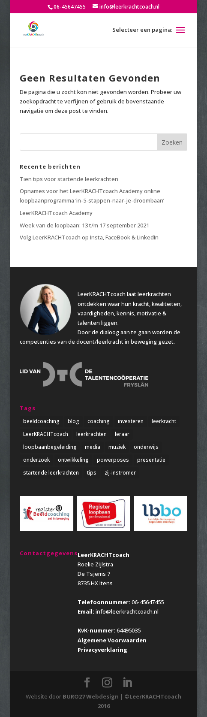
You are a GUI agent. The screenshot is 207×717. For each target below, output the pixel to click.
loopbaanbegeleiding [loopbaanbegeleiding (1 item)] (50, 447)
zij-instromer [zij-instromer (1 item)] (120, 472)
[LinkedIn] (127, 683)
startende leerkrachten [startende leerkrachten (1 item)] (51, 472)
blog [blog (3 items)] (73, 421)
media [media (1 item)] (92, 447)
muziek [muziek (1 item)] (117, 447)
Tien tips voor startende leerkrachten (69, 179)
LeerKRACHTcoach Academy (56, 213)
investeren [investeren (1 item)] (131, 421)
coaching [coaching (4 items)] (98, 421)
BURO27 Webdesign (91, 696)
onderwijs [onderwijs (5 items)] (146, 447)
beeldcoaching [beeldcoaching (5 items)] (41, 421)
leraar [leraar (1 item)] (122, 434)
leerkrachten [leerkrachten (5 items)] (91, 434)
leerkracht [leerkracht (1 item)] (164, 421)
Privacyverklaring (102, 649)
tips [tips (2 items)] (91, 472)
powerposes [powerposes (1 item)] (113, 459)
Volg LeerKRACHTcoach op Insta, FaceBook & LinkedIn (89, 237)
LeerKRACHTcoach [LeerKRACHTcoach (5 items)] (45, 434)
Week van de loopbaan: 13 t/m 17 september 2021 (84, 225)
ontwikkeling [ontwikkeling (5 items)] (73, 459)
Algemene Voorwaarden (112, 640)
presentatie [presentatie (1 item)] (151, 459)
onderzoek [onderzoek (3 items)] (36, 459)
